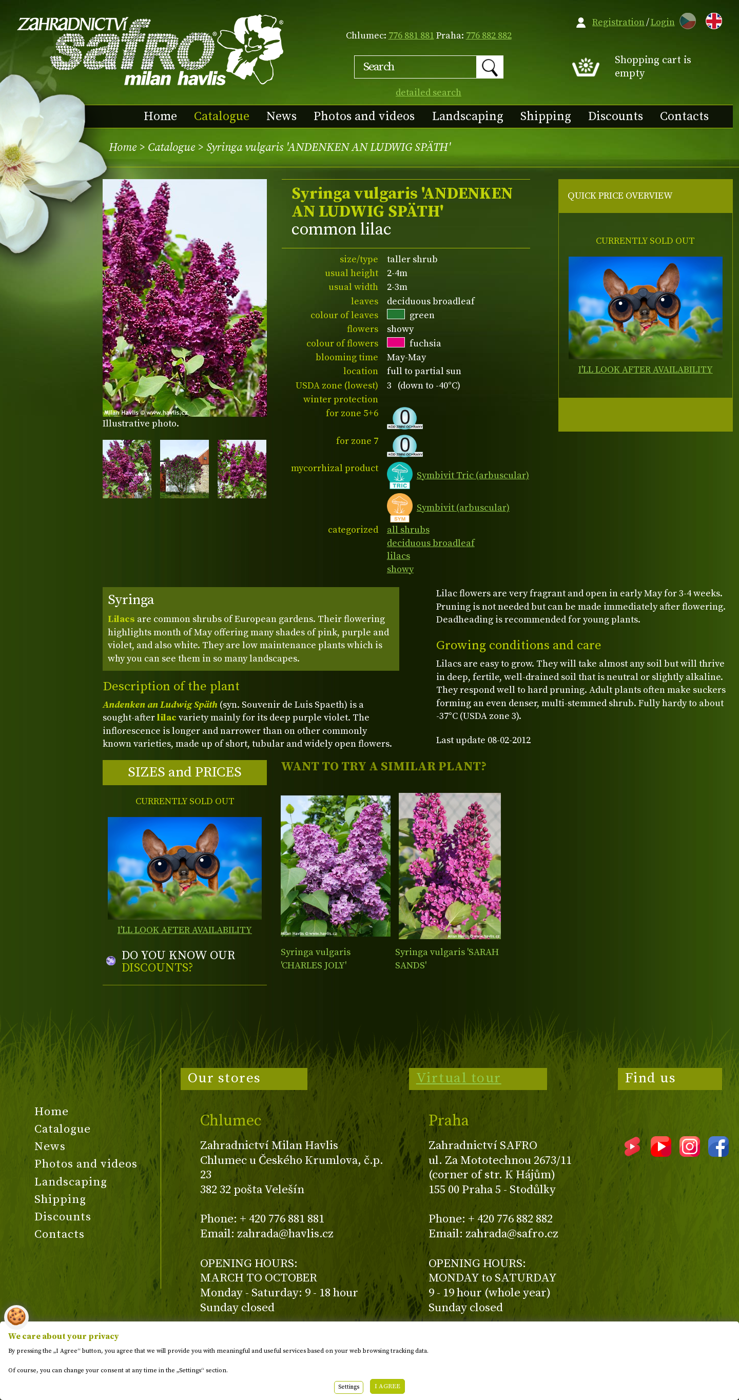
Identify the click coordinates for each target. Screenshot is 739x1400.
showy (400, 569)
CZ (685, 19)
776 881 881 (411, 36)
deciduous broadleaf (431, 543)
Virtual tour (458, 1078)
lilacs (398, 556)
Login (663, 22)
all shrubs (408, 530)
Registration (618, 22)
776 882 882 (489, 36)
